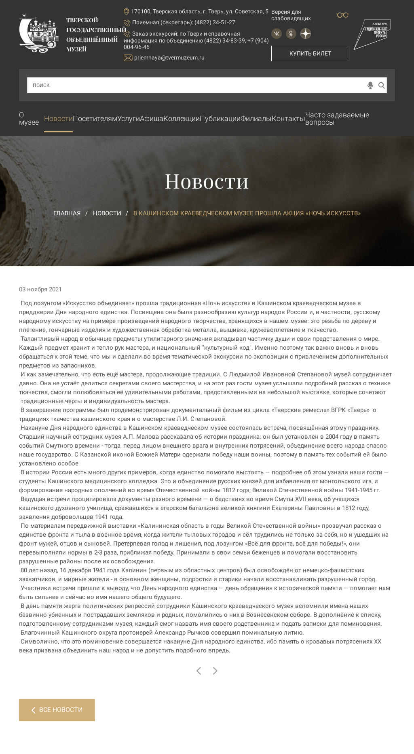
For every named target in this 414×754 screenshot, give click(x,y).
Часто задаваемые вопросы (337, 118)
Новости (58, 118)
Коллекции (181, 118)
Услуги (128, 118)
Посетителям (95, 118)
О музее (29, 118)
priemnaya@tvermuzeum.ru (164, 57)
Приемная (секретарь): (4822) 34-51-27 (183, 22)
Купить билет (310, 53)
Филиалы (256, 118)
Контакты (288, 118)
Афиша (151, 118)
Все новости (57, 710)
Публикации (220, 118)
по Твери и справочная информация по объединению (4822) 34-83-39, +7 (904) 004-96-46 (196, 40)
